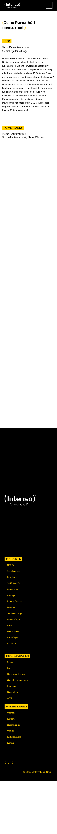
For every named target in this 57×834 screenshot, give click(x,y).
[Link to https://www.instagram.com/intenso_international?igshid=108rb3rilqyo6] (5, 762)
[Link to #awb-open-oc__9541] (49, 5)
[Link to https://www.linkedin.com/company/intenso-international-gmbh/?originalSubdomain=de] (9, 762)
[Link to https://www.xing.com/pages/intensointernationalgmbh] (12, 762)
